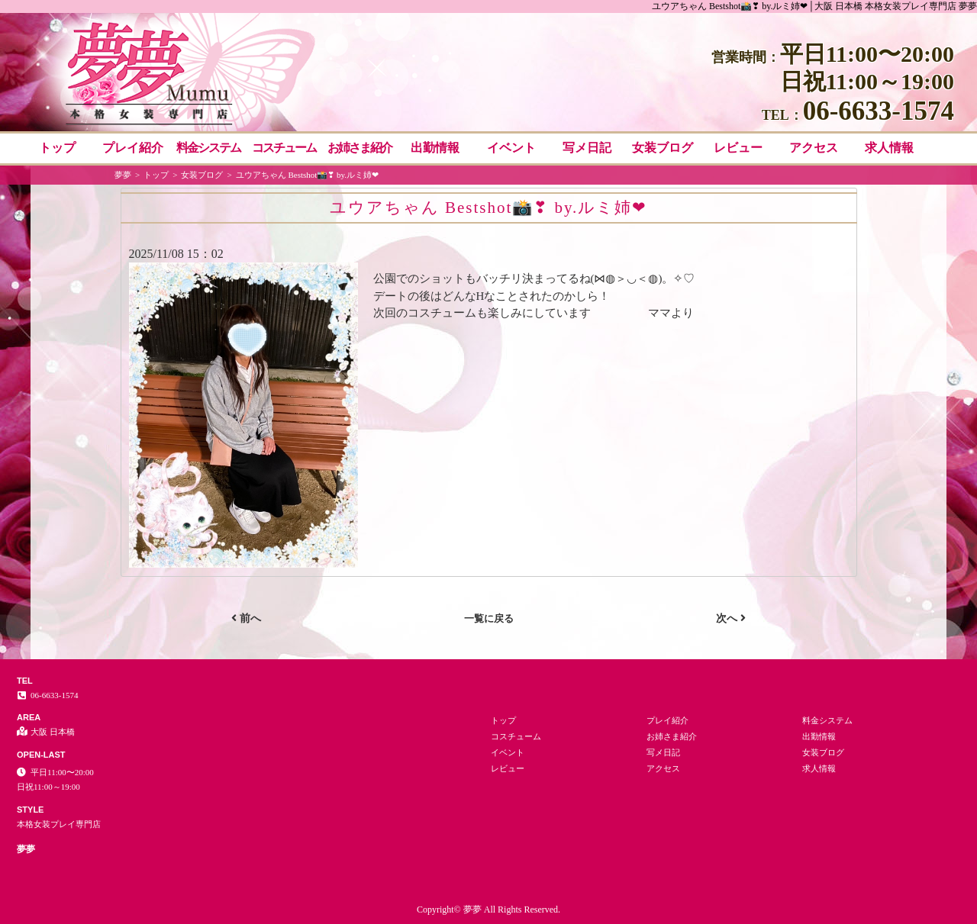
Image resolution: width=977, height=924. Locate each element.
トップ (57, 147)
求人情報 (889, 147)
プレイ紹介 (132, 147)
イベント (511, 147)
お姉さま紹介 (359, 147)
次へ (731, 618)
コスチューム (284, 147)
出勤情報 (435, 147)
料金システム (208, 147)
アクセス (813, 147)
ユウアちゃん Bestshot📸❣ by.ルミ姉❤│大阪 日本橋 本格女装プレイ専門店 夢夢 (814, 6)
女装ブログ (662, 147)
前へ (246, 618)
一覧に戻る (489, 618)
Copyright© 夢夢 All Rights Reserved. (488, 909)
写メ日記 (587, 147)
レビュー (738, 147)
